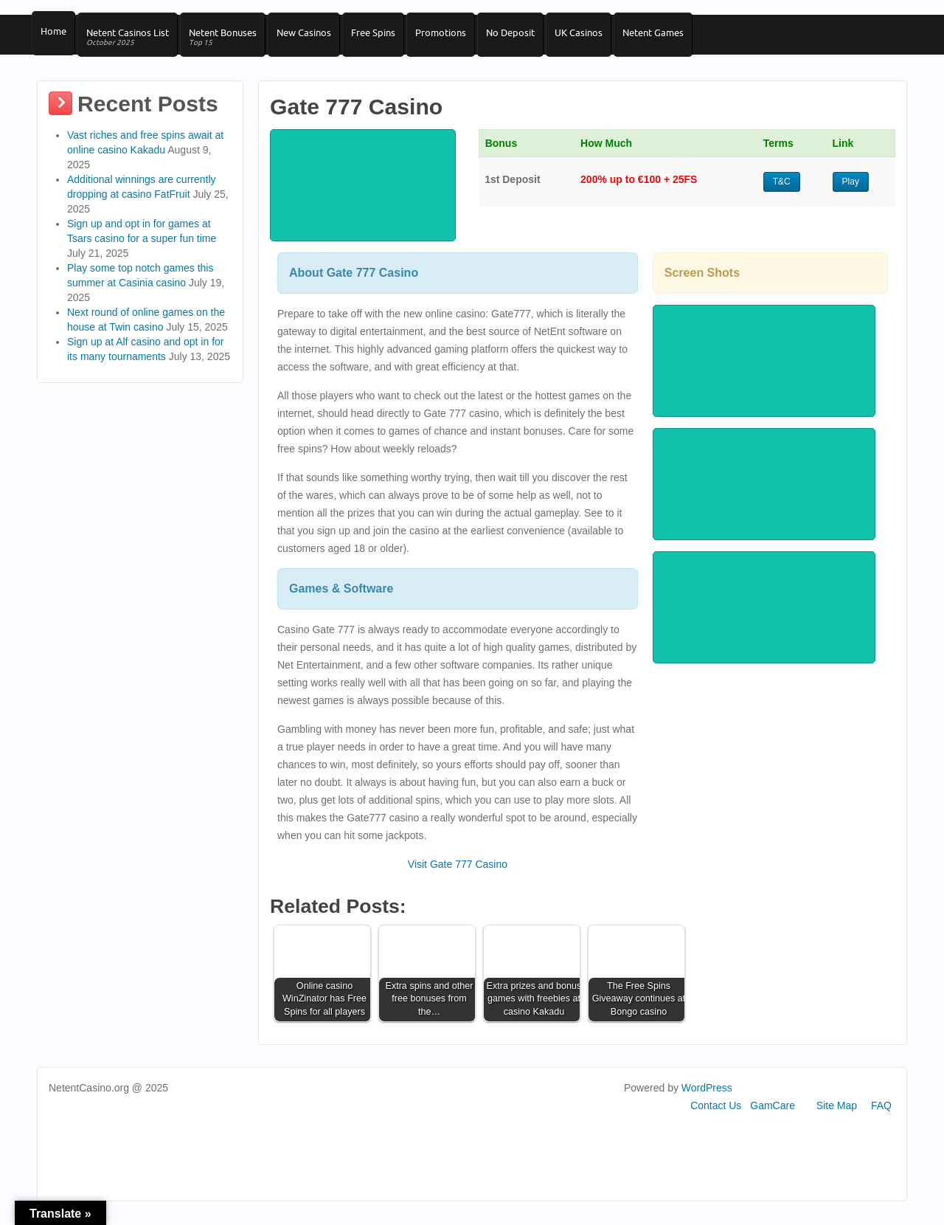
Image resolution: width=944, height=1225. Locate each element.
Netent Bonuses (231, 43)
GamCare (772, 1118)
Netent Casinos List (132, 43)
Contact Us (715, 1118)
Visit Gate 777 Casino (457, 877)
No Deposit (533, 37)
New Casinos (315, 37)
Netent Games (683, 37)
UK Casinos (605, 37)
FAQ (881, 1118)
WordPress (706, 1100)
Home (54, 37)
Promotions (459, 37)
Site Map (836, 1118)
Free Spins (389, 37)
